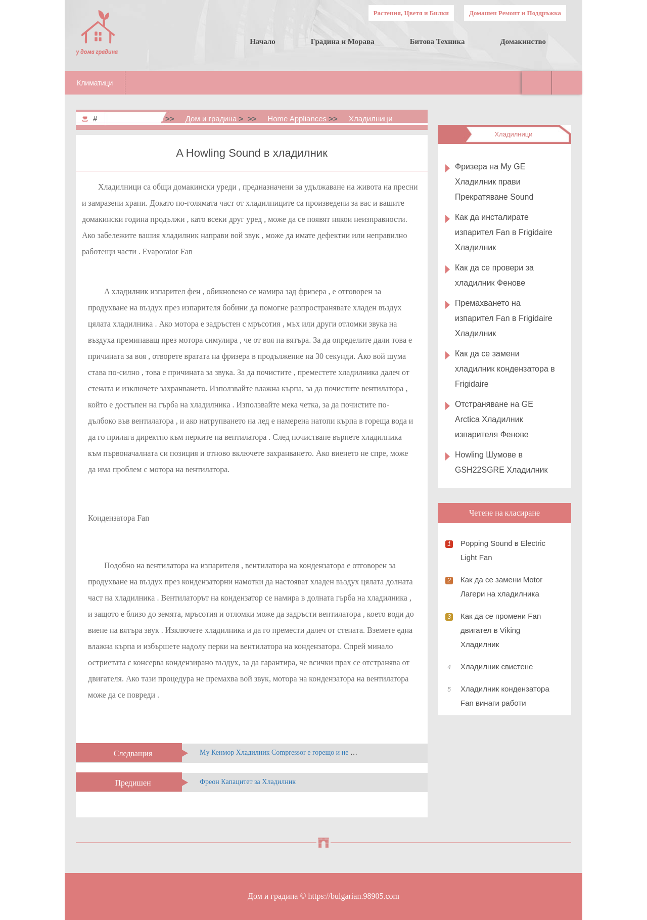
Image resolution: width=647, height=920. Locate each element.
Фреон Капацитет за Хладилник (248, 782)
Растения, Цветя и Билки (411, 13)
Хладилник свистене (496, 666)
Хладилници (371, 118)
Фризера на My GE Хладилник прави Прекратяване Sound (494, 181)
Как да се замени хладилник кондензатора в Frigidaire (505, 368)
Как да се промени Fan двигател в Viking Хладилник (500, 630)
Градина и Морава (343, 41)
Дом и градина (211, 118)
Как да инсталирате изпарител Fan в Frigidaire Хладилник (503, 232)
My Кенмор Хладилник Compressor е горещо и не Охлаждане (292, 752)
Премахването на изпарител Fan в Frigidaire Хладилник (503, 318)
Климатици (95, 83)
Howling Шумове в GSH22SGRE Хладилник (501, 462)
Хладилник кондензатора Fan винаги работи (504, 695)
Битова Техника (437, 41)
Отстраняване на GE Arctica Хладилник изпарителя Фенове (494, 419)
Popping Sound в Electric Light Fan (502, 550)
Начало (262, 41)
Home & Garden (136, 118)
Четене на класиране (504, 513)
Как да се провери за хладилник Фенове (494, 275)
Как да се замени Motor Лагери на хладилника (501, 586)
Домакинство (523, 41)
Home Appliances (297, 118)
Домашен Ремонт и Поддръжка (515, 13)
